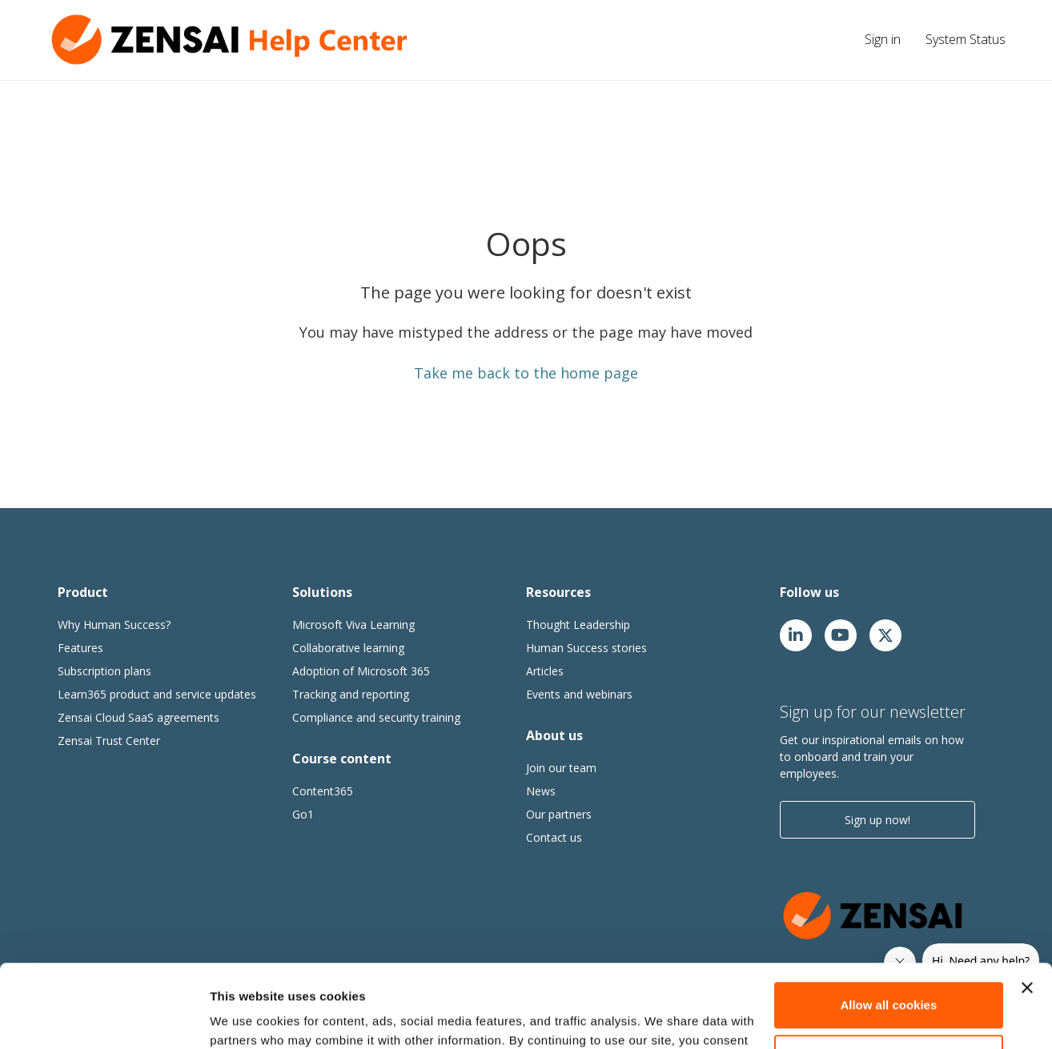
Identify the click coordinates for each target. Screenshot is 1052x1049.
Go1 (303, 814)
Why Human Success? (114, 624)
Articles (545, 671)
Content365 (322, 791)
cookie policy (287, 973)
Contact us (554, 837)
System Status (966, 39)
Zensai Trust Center (109, 740)
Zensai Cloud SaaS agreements (138, 717)
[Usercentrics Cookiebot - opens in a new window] (104, 1018)
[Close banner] (1027, 901)
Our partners (559, 814)
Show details (247, 1017)
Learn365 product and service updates (157, 694)
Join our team (561, 767)
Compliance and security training (376, 717)
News (541, 791)
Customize (889, 971)
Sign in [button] (883, 39)
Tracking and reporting (350, 694)
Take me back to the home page (526, 372)
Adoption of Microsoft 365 (361, 671)
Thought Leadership (578, 624)
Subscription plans (104, 671)
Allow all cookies (888, 919)
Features (80, 647)
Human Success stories (586, 647)
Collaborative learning (348, 647)
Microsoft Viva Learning (353, 624)
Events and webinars (579, 694)
